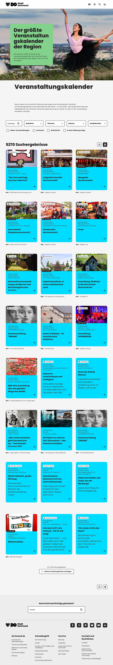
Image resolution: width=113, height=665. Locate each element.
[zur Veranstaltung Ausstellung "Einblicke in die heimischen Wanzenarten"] (91, 274)
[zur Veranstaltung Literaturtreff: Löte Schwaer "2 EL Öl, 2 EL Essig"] (56, 534)
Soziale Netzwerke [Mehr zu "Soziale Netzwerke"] (41, 651)
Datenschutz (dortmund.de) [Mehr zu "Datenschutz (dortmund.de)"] (87, 650)
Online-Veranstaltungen (18, 130)
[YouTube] (98, 625)
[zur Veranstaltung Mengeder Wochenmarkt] (91, 170)
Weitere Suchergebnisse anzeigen (56, 571)
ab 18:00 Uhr (54, 130)
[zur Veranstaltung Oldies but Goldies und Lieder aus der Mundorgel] (91, 482)
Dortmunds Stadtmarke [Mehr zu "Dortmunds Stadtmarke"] (43, 660)
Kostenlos (38, 130)
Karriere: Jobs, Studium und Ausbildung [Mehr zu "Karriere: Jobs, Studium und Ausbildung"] (44, 647)
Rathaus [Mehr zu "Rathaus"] (14, 656)
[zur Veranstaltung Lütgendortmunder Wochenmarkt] (56, 170)
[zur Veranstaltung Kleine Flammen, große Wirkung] (21, 482)
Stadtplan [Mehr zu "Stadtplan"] (61, 643)
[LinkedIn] (105, 625)
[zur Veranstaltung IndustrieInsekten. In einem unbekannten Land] (56, 274)
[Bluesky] (92, 625)
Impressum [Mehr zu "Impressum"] (86, 646)
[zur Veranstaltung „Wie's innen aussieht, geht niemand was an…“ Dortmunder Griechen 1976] (21, 430)
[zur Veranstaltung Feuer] (91, 222)
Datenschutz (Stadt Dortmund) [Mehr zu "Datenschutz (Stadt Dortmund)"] (89, 655)
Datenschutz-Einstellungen (91, 659)
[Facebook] (72, 625)
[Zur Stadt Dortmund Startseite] (17, 4)
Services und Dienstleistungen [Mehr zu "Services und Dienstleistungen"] (17, 640)
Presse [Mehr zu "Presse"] (37, 643)
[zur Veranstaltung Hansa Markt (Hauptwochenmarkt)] (21, 222)
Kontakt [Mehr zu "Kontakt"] (84, 643)
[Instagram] (79, 625)
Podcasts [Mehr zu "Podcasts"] (38, 657)
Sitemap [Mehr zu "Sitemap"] (61, 640)
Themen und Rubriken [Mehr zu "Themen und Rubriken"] (19, 645)
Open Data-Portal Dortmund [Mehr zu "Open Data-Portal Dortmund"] (64, 647)
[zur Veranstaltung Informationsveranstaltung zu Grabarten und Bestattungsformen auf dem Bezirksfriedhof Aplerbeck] (21, 274)
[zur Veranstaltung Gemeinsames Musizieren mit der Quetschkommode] (56, 482)
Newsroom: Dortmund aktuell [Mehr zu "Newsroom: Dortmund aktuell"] (19, 648)
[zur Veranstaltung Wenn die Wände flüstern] (91, 378)
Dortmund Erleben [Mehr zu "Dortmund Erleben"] (18, 653)
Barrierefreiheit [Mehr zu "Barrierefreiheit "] (63, 651)
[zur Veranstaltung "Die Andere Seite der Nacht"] (91, 534)
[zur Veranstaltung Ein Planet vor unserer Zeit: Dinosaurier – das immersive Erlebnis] (56, 430)
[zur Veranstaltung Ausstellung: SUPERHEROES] (91, 326)
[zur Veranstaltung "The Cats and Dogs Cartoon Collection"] (21, 170)
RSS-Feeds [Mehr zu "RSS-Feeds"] (62, 654)
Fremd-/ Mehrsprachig (74, 130)
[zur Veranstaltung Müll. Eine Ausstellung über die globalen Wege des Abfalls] (21, 378)
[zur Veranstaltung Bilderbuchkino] (21, 534)
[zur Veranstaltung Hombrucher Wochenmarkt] (56, 222)
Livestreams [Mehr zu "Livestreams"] (39, 654)
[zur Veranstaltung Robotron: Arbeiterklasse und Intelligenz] (56, 378)
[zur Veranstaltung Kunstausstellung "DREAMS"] (21, 326)
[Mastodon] (85, 625)
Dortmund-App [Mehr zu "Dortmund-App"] (40, 640)
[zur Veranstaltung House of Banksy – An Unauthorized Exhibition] (56, 326)
